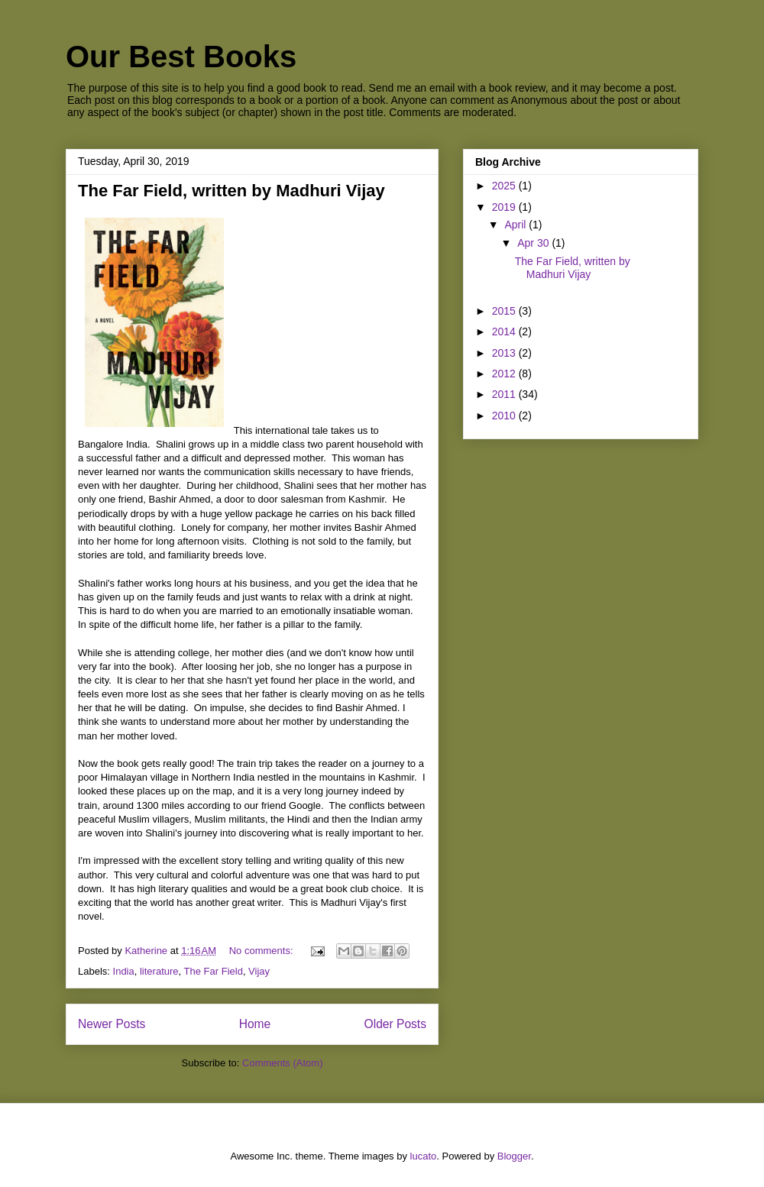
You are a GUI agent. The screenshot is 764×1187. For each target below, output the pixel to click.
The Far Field (213, 971)
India (123, 971)
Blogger (514, 1156)
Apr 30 (534, 243)
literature (159, 971)
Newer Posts (111, 1023)
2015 (505, 311)
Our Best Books (181, 56)
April (516, 224)
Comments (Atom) (282, 1063)
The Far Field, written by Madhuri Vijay (231, 190)
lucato (423, 1156)
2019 (505, 207)
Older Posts (395, 1023)
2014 (505, 331)
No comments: (262, 950)
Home (255, 1023)
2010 (505, 415)
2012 (505, 373)
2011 (505, 394)
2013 (505, 353)
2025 (505, 186)
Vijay (259, 971)
